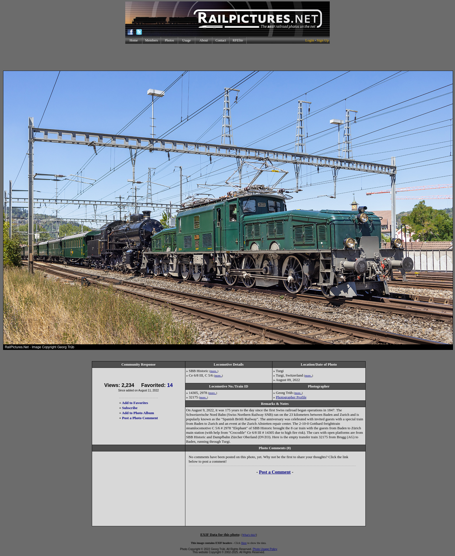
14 (170, 385)
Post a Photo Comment (140, 418)
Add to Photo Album (138, 413)
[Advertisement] (227, 57)
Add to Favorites (135, 403)
